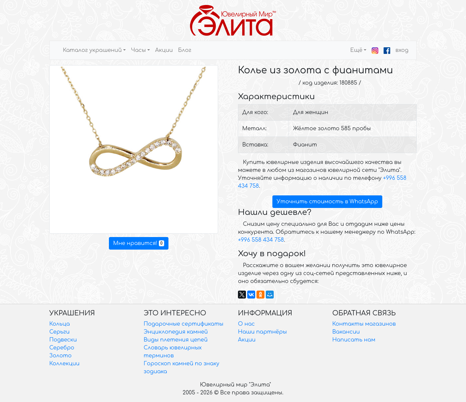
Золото (60, 356)
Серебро (61, 348)
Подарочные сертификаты (183, 324)
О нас (246, 324)
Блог (184, 50)
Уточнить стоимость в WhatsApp (327, 202)
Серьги (59, 332)
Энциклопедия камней (176, 332)
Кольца (59, 324)
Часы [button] (138, 50)
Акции (164, 50)
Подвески (63, 340)
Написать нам (353, 340)
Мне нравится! (138, 243)
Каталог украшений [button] (92, 50)
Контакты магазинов (364, 324)
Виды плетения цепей (176, 340)
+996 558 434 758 (261, 240)
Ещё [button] (356, 50)
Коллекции (64, 364)
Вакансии (346, 332)
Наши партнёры (262, 332)
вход (402, 50)
